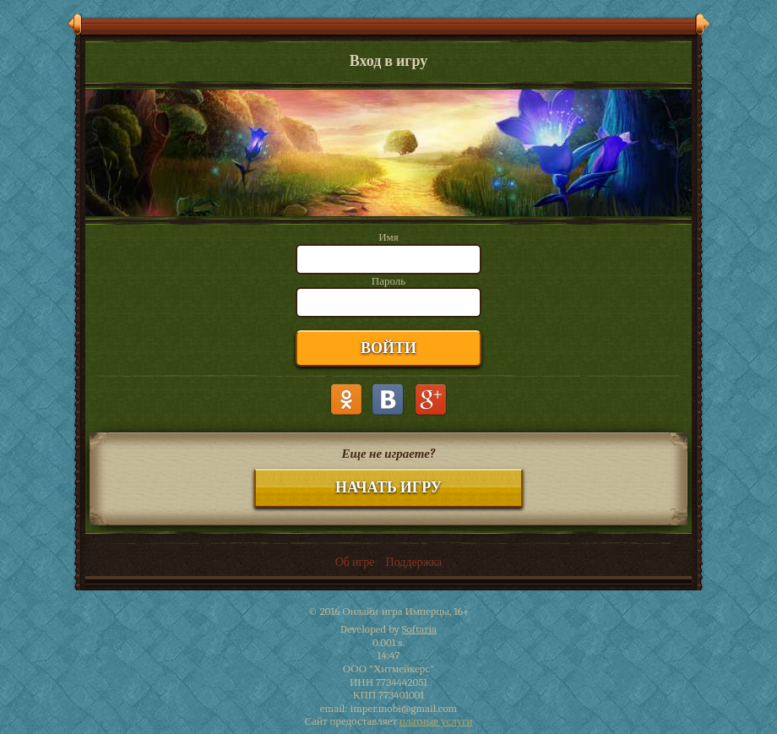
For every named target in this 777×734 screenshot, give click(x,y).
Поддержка (414, 562)
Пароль (388, 281)
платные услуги (435, 721)
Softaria (419, 629)
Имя (388, 237)
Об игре (355, 562)
